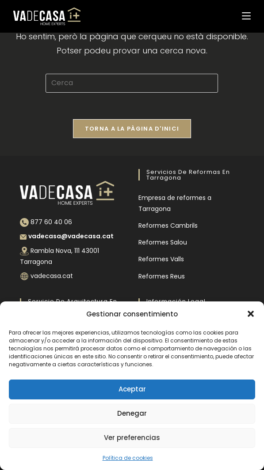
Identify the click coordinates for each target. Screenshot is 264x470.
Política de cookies (128, 458)
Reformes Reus (161, 276)
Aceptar (132, 389)
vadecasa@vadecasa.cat (71, 236)
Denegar (132, 413)
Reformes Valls (161, 259)
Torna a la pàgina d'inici (132, 128)
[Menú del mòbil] (246, 16)
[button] (250, 313)
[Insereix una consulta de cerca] (132, 83)
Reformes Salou (162, 242)
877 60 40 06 (51, 222)
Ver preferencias (132, 437)
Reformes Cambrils (168, 225)
